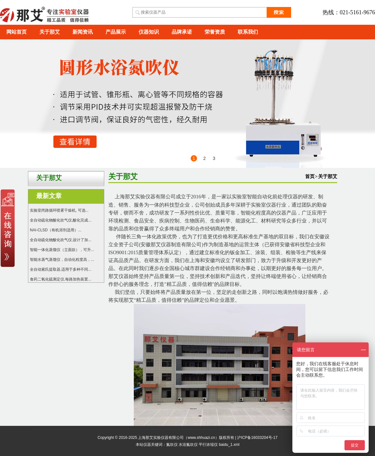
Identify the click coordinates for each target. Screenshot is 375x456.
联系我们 (248, 32)
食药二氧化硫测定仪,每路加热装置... (60, 279)
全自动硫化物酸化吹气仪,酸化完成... (60, 220)
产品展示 (116, 32)
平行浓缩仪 (208, 444)
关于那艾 (49, 32)
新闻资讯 (82, 32)
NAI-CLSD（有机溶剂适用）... (55, 230)
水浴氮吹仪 (188, 444)
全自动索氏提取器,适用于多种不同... (60, 269)
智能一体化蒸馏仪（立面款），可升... (62, 250)
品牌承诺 (182, 32)
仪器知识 (149, 32)
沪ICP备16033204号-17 (257, 437)
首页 (310, 176)
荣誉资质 (215, 32)
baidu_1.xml (229, 444)
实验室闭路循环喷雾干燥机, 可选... (59, 210)
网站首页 (16, 32)
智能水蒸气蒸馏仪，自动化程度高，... (62, 259)
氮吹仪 (172, 444)
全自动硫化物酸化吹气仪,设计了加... (60, 240)
